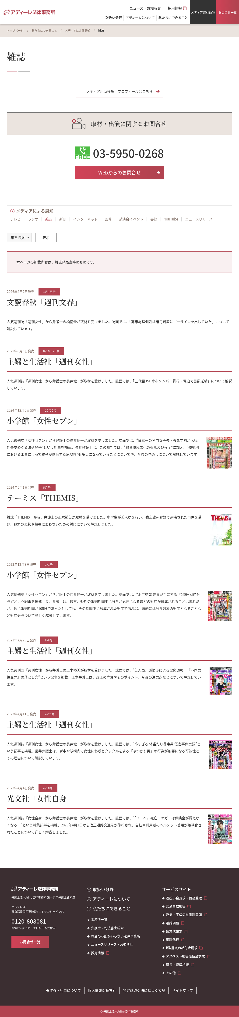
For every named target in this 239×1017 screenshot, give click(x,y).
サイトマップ (182, 990)
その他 (171, 973)
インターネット (85, 219)
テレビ (15, 219)
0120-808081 (28, 921)
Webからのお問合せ (119, 172)
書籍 (153, 219)
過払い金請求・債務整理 (184, 898)
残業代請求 (174, 931)
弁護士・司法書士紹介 (107, 928)
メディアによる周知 (77, 30)
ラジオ (33, 219)
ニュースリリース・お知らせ (112, 944)
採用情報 (175, 8)
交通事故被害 (176, 906)
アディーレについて (111, 899)
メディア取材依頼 (203, 12)
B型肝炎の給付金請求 (181, 948)
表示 (45, 237)
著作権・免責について (63, 990)
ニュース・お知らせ (145, 8)
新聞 (62, 219)
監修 (108, 219)
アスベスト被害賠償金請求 (185, 956)
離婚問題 (172, 923)
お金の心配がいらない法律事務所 (115, 936)
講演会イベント (131, 219)
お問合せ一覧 (227, 12)
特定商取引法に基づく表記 (144, 990)
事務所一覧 (99, 919)
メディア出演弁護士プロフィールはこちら (119, 91)
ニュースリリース (199, 219)
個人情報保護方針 (102, 990)
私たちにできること (44, 30)
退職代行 (172, 939)
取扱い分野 (113, 18)
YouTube (171, 219)
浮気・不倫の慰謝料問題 (184, 914)
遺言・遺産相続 (177, 964)
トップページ (15, 30)
